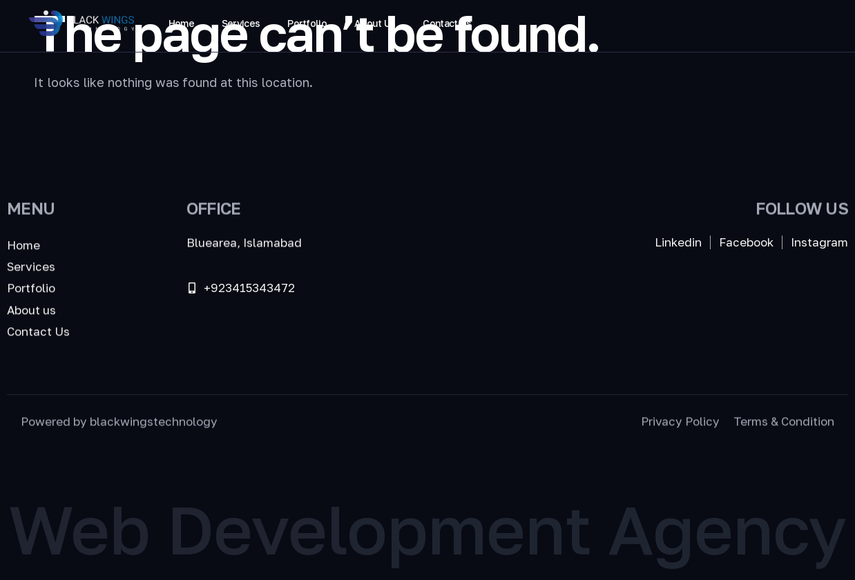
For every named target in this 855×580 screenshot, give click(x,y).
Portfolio (307, 23)
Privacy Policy (680, 423)
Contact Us (447, 23)
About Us (374, 23)
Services (241, 23)
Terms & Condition (783, 423)
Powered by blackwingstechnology (119, 423)
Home (181, 23)
